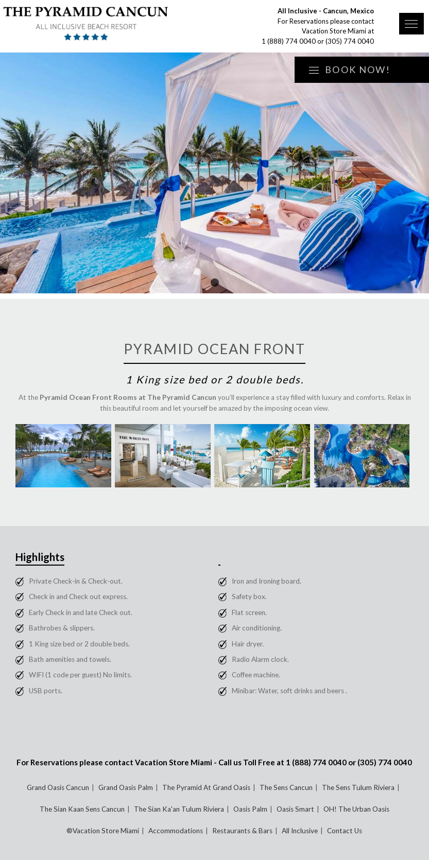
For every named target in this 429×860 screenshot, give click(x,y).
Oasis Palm (250, 809)
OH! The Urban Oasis (356, 809)
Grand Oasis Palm (125, 787)
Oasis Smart (295, 809)
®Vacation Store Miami (102, 831)
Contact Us (344, 831)
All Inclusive (300, 831)
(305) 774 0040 (349, 41)
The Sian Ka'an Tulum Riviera (179, 809)
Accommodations (175, 831)
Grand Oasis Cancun (58, 787)
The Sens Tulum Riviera (358, 787)
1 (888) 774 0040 (289, 41)
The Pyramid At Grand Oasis (206, 787)
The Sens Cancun (286, 787)
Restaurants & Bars (242, 831)
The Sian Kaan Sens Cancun (82, 809)
